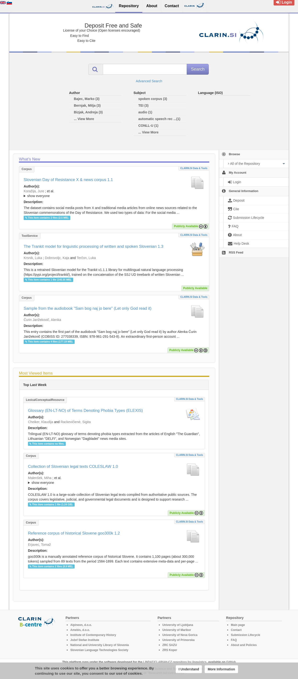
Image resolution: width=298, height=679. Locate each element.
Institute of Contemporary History (93, 635)
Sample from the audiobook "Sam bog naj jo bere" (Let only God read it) (87, 308)
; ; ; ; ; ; (114, 193)
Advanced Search (149, 81)
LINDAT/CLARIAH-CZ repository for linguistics (174, 662)
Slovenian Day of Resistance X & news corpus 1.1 (68, 179)
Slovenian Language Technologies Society (99, 650)
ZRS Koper (169, 650)
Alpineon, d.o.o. (81, 625)
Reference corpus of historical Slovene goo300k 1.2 (74, 533)
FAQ (234, 640)
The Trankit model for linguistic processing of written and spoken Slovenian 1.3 (93, 246)
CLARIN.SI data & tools (193, 168)
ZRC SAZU (169, 645)
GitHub (231, 662)
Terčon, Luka (86, 258)
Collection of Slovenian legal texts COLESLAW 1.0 (73, 466)
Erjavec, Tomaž (39, 545)
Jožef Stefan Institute (84, 640)
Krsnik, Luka (33, 258)
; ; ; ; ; (114, 480)
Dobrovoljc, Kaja (57, 258)
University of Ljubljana (177, 625)
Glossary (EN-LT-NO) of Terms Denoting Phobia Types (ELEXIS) (85, 410)
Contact (236, 630)
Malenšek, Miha (39, 478)
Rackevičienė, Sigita (76, 422)
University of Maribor (176, 630)
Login (284, 2)
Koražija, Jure (34, 191)
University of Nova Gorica (180, 635)
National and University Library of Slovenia (99, 645)
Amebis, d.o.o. (80, 630)
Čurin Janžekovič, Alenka (42, 320)
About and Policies (244, 645)
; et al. (114, 193)
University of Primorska (178, 640)
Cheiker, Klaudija (40, 422)
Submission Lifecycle (245, 635)
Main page (238, 625)
